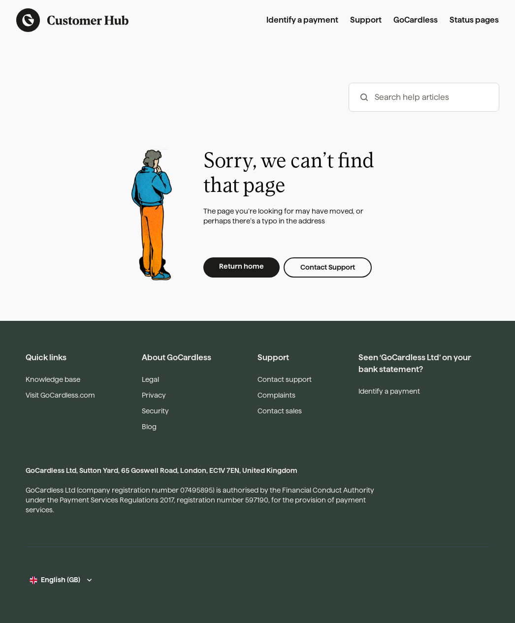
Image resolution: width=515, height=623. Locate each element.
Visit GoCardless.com (60, 395)
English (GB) (60, 580)
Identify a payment (302, 20)
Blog (149, 427)
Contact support (285, 379)
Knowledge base (53, 379)
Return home (241, 266)
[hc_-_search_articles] (424, 97)
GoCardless (415, 20)
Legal (150, 379)
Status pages (474, 20)
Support (366, 20)
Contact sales (280, 411)
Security (155, 411)
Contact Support (327, 267)
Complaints (276, 395)
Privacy (154, 395)
